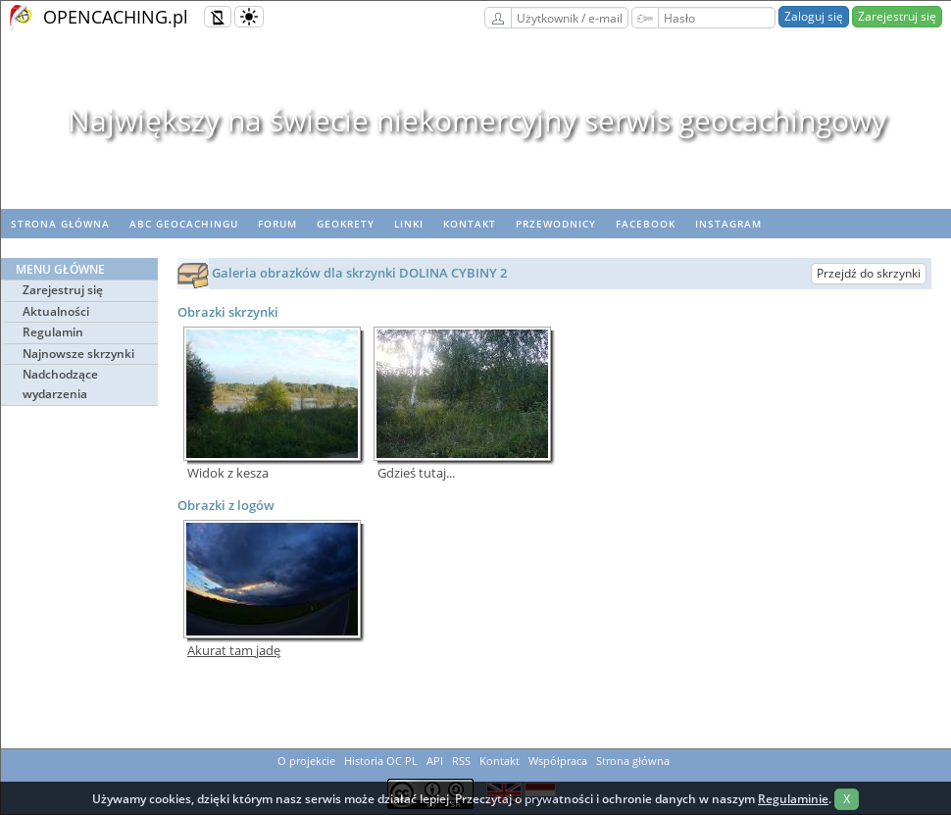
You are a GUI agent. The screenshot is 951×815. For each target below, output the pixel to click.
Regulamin (53, 332)
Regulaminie (793, 798)
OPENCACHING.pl (115, 16)
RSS (461, 760)
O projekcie (306, 760)
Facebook (646, 223)
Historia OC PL (381, 760)
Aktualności (56, 311)
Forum (277, 223)
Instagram (728, 223)
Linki (409, 223)
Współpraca (557, 760)
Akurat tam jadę (233, 650)
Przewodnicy (556, 223)
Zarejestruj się (897, 16)
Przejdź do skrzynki (869, 273)
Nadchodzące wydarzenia (60, 384)
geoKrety (346, 223)
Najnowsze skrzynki (78, 353)
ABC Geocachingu (183, 223)
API (434, 760)
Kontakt (469, 223)
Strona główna (60, 223)
